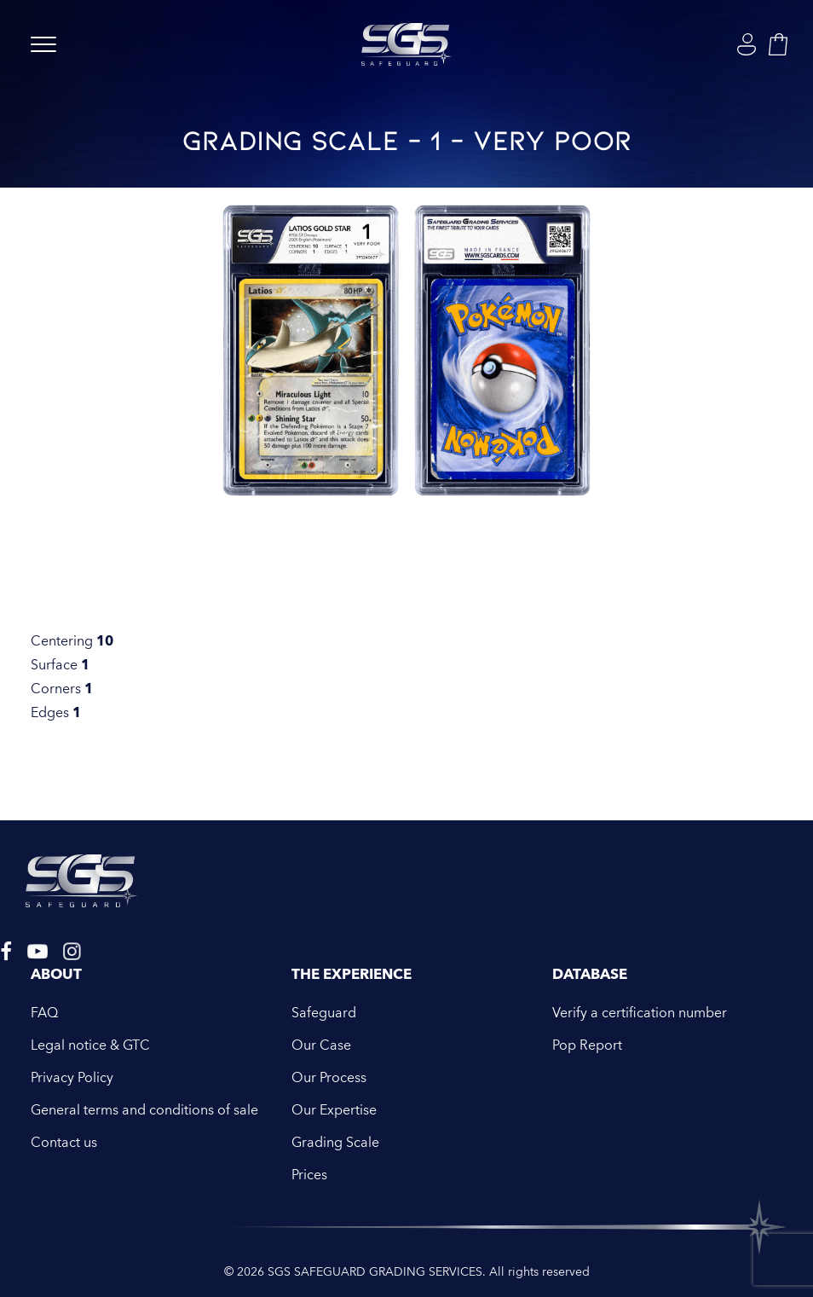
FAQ (44, 1013)
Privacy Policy (72, 1077)
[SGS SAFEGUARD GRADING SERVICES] (406, 44)
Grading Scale (335, 1142)
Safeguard (323, 1013)
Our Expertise (334, 1110)
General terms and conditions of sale (144, 1110)
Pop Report (587, 1045)
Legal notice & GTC (90, 1045)
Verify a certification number (639, 1013)
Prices (309, 1175)
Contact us (64, 1142)
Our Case (321, 1045)
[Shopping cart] (778, 44)
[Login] (746, 44)
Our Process (328, 1077)
